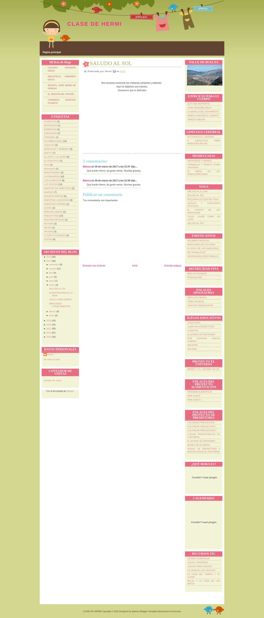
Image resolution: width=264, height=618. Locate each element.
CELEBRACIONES (53, 141)
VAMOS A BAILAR (196, 119)
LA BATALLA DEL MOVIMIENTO (203, 111)
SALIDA (48, 227)
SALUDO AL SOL (57, 288)
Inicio (135, 265)
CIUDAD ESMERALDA (198, 558)
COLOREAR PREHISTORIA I (201, 426)
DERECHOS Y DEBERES (56, 149)
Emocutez (176, 611)
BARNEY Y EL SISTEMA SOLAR (203, 369)
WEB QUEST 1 (194, 400)
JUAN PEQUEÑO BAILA (199, 108)
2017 (48, 261)
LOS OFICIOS (51, 184)
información (49, 168)
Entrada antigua (172, 265)
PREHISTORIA (51, 216)
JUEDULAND (193, 322)
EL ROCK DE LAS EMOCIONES (203, 248)
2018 (48, 257)
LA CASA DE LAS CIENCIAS (201, 570)
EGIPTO (48, 153)
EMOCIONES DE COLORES (201, 244)
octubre (52, 268)
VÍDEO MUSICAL (195, 301)
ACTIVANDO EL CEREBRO (200, 137)
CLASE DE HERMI (94, 24)
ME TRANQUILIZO (196, 252)
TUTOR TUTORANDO (55, 235)
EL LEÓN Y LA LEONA (55, 157)
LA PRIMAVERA (52, 176)
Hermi (50, 354)
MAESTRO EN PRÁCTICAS (57, 188)
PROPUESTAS (194, 277)
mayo (51, 281)
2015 (48, 324)
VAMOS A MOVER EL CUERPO (202, 115)
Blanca (87, 166)
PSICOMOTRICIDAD (54, 220)
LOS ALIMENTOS (52, 180)
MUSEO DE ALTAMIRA (198, 445)
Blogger (70, 391)
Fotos (47, 164)
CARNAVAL (49, 137)
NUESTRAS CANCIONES (56, 200)
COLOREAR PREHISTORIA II (201, 430)
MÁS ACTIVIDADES (197, 273)
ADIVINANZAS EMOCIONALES (202, 256)
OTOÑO (48, 208)
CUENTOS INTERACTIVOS (200, 326)
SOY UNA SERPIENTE (198, 104)
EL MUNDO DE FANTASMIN (201, 334)
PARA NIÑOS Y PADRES (199, 161)
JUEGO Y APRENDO (197, 562)
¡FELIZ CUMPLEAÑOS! (60, 299)
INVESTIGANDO (52, 172)
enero (51, 315)
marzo (52, 285)
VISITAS (48, 239)
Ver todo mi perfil (52, 359)
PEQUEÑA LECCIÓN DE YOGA (202, 199)
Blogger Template (148, 611)
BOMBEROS (50, 129)
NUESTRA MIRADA (53, 196)
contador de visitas (53, 380)
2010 (48, 337)
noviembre (54, 264)
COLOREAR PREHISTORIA (201, 422)
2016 (48, 320)
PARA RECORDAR (53, 212)
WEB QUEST (193, 396)
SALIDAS (48, 231)
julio (51, 273)
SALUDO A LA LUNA (197, 191)
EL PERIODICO (51, 161)
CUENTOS (49, 145)
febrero (52, 311)
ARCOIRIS (192, 345)
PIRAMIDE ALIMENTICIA (199, 392)
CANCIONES (50, 133)
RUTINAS (48, 223)
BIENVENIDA (50, 125)
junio (51, 277)
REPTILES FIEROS (196, 297)
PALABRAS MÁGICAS (198, 240)
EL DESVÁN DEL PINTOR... (61, 94)
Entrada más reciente (94, 265)
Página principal (52, 52)
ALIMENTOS (50, 121)
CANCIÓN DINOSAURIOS (200, 305)
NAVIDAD (48, 192)
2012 (48, 328)
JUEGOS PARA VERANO (199, 566)
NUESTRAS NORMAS (55, 204)
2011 (48, 332)
